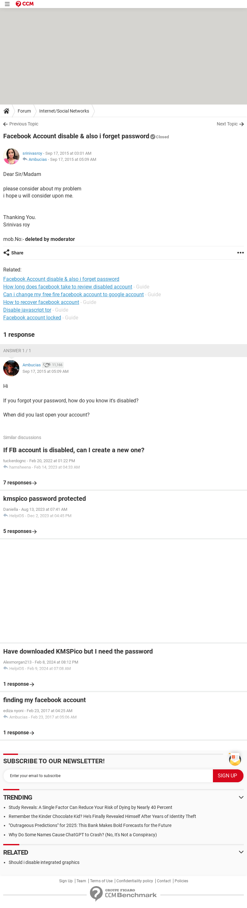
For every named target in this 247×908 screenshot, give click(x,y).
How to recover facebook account (41, 302)
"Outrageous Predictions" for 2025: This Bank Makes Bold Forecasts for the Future (90, 825)
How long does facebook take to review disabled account (67, 287)
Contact (164, 881)
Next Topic (227, 123)
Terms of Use (101, 881)
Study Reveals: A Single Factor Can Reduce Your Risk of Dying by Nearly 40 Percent (90, 807)
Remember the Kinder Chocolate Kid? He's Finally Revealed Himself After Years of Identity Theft (102, 816)
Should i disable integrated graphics (44, 862)
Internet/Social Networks (64, 111)
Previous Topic (23, 123)
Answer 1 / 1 (17, 350)
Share (17, 252)
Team (81, 881)
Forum (24, 111)
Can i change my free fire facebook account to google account (73, 294)
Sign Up (66, 881)
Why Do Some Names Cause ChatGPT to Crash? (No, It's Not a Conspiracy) (83, 834)
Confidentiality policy (134, 881)
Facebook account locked (32, 318)
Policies (181, 881)
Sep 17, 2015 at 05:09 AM (73, 159)
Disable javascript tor (27, 310)
